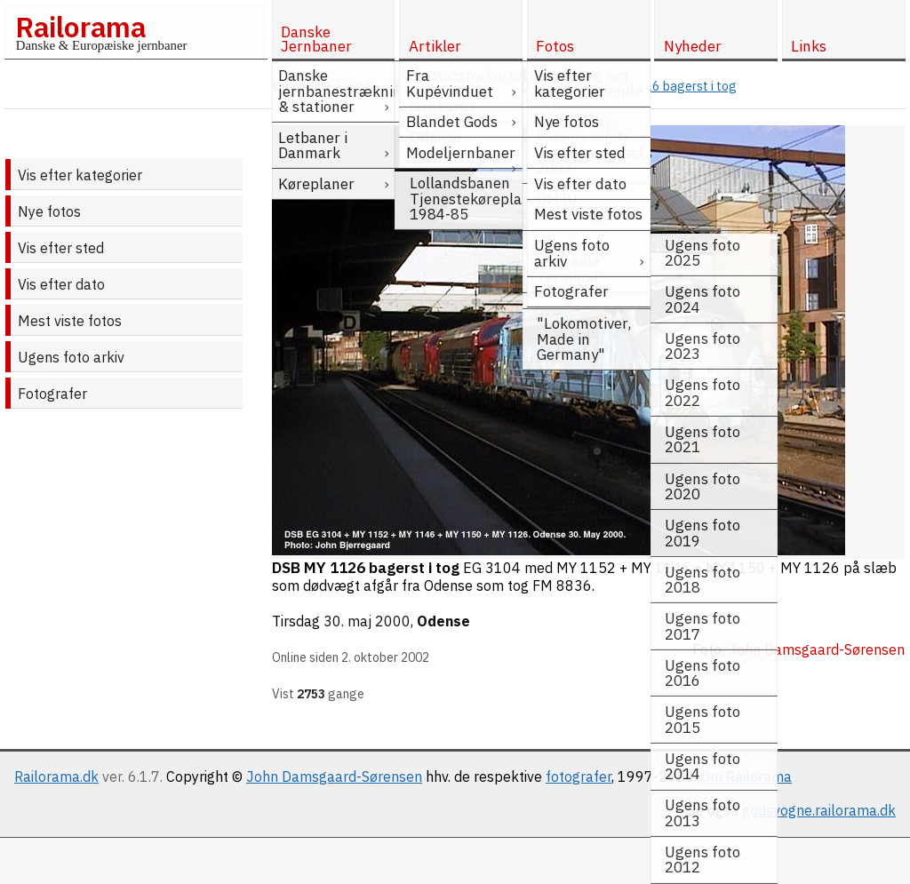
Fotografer (52, 393)
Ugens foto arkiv (71, 357)
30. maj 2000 (367, 621)
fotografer (578, 776)
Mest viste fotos (70, 321)
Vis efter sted (61, 248)
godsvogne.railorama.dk (819, 810)
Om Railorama (746, 776)
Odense (443, 621)
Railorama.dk (56, 776)
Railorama (80, 27)
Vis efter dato (61, 284)
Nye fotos (49, 211)
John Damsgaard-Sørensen (334, 776)
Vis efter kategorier (80, 175)
